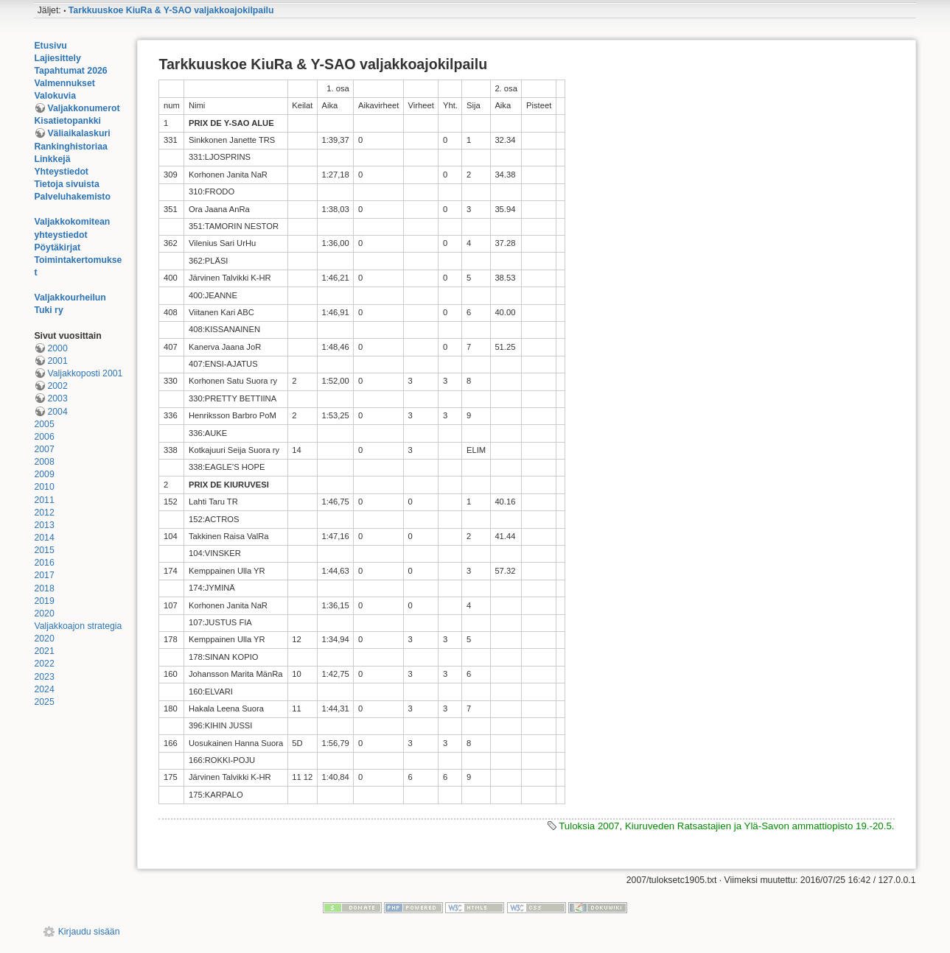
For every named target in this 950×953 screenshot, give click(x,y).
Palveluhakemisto (72, 196)
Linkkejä (52, 159)
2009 (44, 474)
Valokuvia (55, 96)
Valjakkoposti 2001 (84, 373)
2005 (44, 424)
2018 (44, 588)
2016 (44, 563)
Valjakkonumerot (83, 108)
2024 (44, 689)
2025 (44, 702)
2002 (57, 386)
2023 (44, 677)
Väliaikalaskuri (78, 133)
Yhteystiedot (61, 171)
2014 (44, 537)
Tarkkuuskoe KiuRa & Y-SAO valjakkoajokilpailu (171, 10)
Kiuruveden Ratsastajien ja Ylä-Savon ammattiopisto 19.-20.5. (760, 825)
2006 (44, 437)
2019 (44, 601)
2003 (57, 398)
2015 (44, 550)
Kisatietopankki (67, 121)
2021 (44, 651)
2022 (44, 663)
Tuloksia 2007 (589, 825)
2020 (44, 613)
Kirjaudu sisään (89, 931)
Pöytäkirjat (57, 247)
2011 (44, 500)
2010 (44, 487)
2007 (44, 449)
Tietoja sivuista (66, 184)
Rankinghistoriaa (70, 146)
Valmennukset (64, 83)
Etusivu (50, 46)
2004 (57, 412)
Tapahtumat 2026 (70, 71)
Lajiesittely (57, 58)
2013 (44, 525)
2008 (44, 462)
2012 (44, 512)
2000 (57, 348)
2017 (44, 575)
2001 (57, 361)
